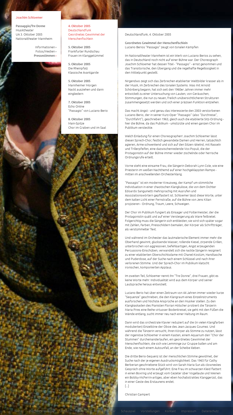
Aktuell (64, 411)
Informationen (46, 47)
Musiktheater (107, 411)
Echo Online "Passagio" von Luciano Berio (88, 106)
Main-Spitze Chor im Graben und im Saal (87, 123)
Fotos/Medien (46, 51)
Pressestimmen (45, 55)
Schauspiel (128, 411)
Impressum (188, 411)
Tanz (78, 411)
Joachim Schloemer (29, 17)
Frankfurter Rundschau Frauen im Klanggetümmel (86, 51)
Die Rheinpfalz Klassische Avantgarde (83, 68)
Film (89, 411)
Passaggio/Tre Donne (30, 26)
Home (18, 411)
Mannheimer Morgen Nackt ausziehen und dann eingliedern (86, 87)
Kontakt (170, 411)
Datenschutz (210, 411)
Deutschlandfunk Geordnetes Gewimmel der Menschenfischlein (86, 32)
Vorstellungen (150, 411)
